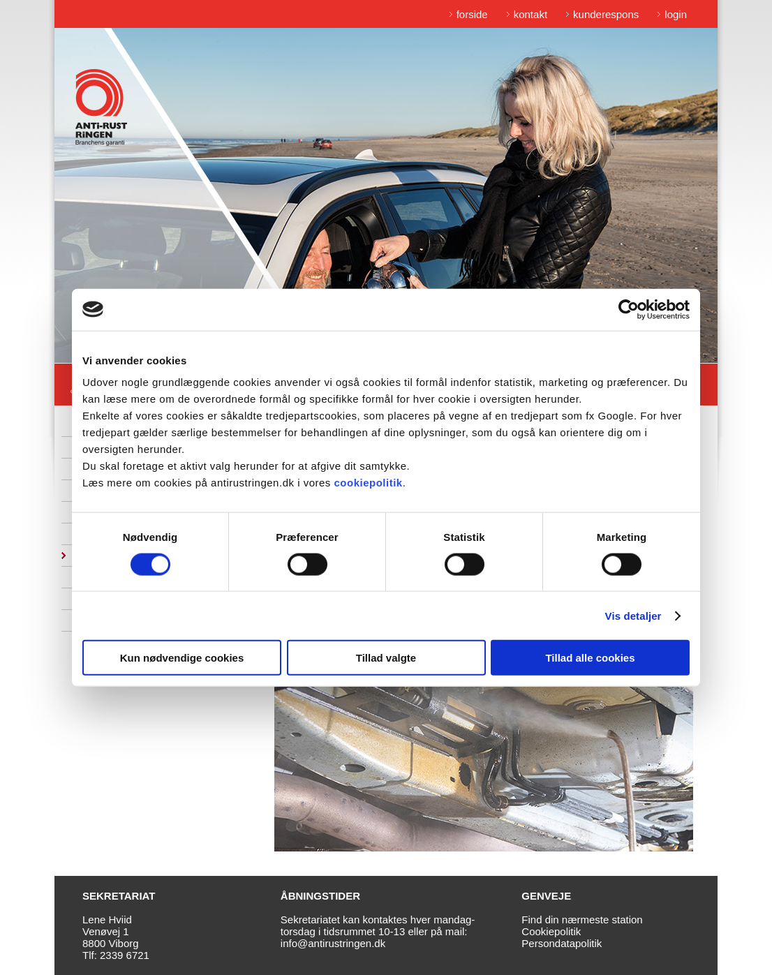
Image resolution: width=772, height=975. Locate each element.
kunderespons (606, 14)
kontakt (530, 14)
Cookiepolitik (551, 931)
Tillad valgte (386, 658)
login (676, 14)
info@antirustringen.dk (333, 943)
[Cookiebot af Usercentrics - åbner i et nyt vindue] (628, 309)
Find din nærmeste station (581, 919)
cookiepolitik (368, 483)
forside (472, 14)
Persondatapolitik (561, 943)
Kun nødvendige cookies (182, 658)
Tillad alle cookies (589, 658)
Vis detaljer (633, 615)
